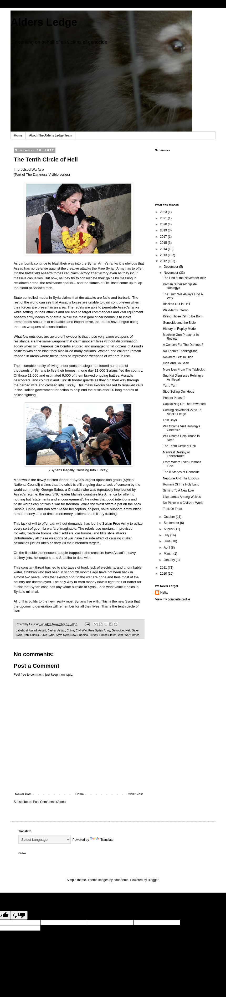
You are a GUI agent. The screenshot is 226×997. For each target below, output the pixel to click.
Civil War (81, 630)
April (167, 547)
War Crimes (132, 634)
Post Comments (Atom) (49, 802)
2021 (164, 218)
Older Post (135, 794)
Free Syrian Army (99, 630)
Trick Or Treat (172, 509)
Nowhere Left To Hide (178, 357)
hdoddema (121, 880)
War (120, 634)
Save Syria (47, 634)
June (167, 541)
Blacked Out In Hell (176, 304)
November (171, 273)
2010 (164, 573)
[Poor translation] (19, 915)
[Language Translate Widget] (44, 840)
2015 (164, 243)
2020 (164, 224)
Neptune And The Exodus (181, 478)
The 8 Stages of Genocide (181, 472)
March (168, 553)
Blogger (153, 880)
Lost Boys (170, 420)
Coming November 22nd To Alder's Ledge (182, 412)
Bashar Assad (56, 630)
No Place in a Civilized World (183, 503)
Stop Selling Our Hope (178, 391)
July (167, 535)
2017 (164, 237)
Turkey (93, 634)
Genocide (118, 630)
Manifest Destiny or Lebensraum (176, 454)
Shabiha (83, 634)
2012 (164, 261)
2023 (164, 212)
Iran (26, 634)
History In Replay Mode (179, 329)
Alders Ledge (44, 22)
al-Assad (31, 630)
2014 (164, 249)
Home (18, 135)
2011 (164, 567)
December (171, 267)
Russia (34, 634)
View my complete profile (172, 599)
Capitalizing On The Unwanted (184, 404)
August (169, 529)
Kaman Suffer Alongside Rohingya (180, 286)
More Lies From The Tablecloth (184, 369)
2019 (164, 230)
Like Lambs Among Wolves (182, 497)
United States (107, 634)
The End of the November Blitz (184, 278)
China (70, 630)
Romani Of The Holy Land (181, 484)
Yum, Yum (170, 385)
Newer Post (23, 794)
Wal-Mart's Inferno (175, 310)
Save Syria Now (66, 634)
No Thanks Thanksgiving (180, 351)
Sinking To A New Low (178, 490)
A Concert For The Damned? (183, 345)
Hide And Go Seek (176, 363)
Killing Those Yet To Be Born (183, 316)
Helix (164, 592)
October (170, 517)
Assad (42, 630)
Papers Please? (174, 398)
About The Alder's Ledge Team (50, 135)
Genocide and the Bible (179, 323)
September (172, 523)
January (170, 560)
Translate (102, 840)
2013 (164, 255)
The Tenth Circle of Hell (179, 446)
